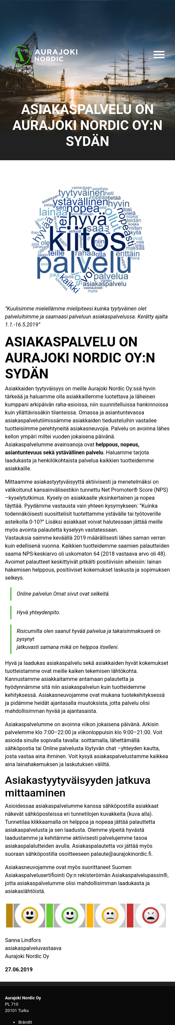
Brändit (25, 1022)
